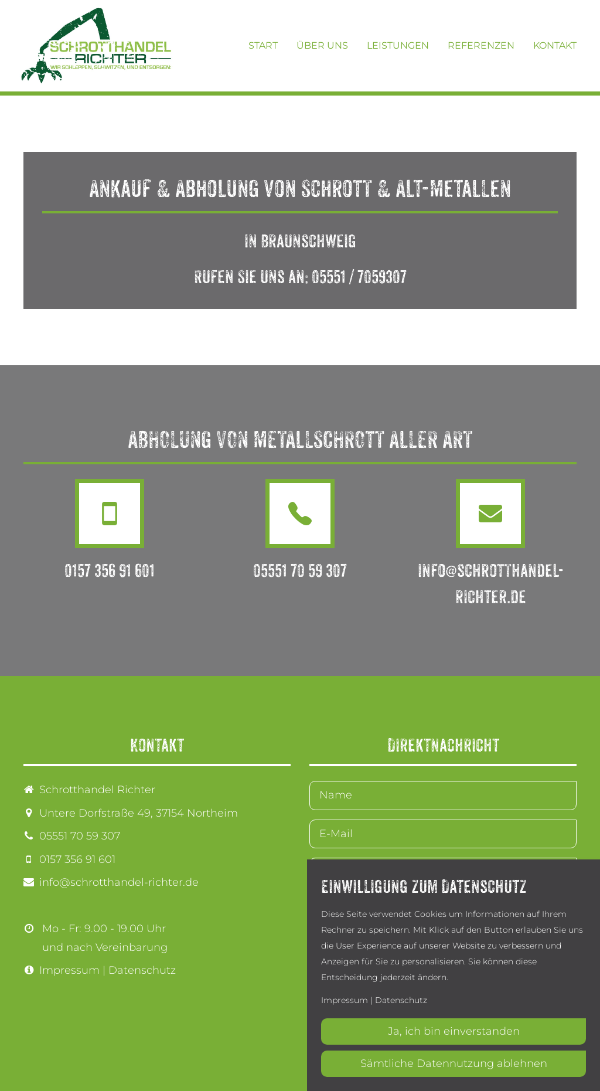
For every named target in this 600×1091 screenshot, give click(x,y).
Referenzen (481, 45)
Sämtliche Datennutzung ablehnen (453, 1063)
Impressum (69, 970)
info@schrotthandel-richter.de (119, 882)
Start (263, 45)
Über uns (322, 45)
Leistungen (398, 45)
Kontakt (555, 45)
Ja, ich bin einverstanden (454, 1031)
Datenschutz (142, 970)
